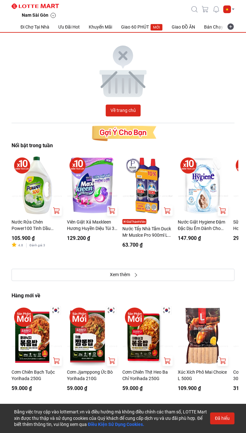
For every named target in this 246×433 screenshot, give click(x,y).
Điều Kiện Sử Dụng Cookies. (116, 424)
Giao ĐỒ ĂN (183, 27)
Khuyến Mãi (100, 27)
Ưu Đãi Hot (69, 27)
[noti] (216, 9)
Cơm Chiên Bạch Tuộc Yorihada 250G (33, 375)
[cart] (205, 9)
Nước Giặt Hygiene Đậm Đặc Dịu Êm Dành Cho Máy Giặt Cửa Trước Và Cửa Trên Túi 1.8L (201, 225)
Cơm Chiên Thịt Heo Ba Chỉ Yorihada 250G (145, 375)
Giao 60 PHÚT (142, 27)
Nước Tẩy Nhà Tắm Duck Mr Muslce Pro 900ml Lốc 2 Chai (147, 232)
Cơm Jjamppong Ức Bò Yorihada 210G (90, 375)
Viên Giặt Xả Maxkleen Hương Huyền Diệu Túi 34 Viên (92, 225)
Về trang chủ (123, 110)
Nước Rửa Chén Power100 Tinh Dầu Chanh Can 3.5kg (31, 225)
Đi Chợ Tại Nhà (34, 27)
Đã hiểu (222, 418)
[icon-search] (194, 9)
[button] (228, 9)
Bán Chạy (213, 27)
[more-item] (230, 26)
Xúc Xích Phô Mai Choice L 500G (202, 375)
